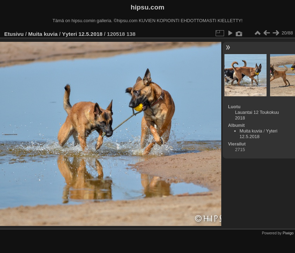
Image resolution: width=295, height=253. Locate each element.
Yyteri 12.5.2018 (82, 34)
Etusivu (14, 34)
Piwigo (288, 233)
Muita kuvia (43, 34)
